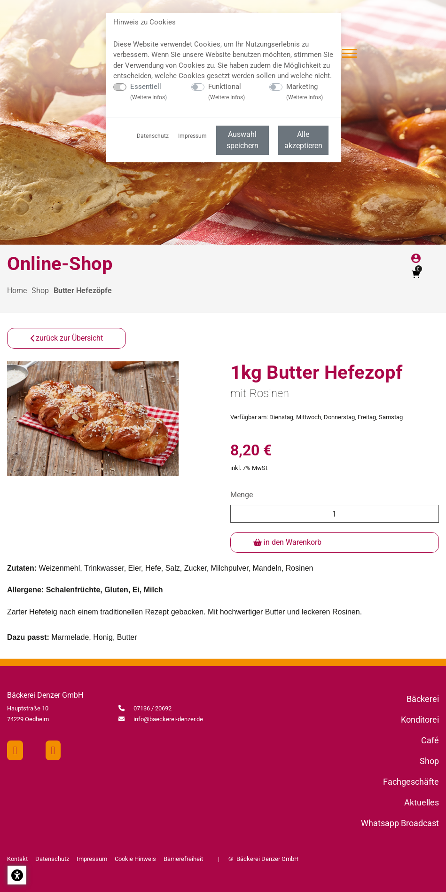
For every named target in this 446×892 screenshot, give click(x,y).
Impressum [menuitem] (192, 136)
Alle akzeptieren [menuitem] (303, 140)
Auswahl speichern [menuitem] (242, 140)
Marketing (304, 91)
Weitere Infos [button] (148, 97)
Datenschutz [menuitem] (153, 136)
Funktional (226, 91)
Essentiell (148, 91)
